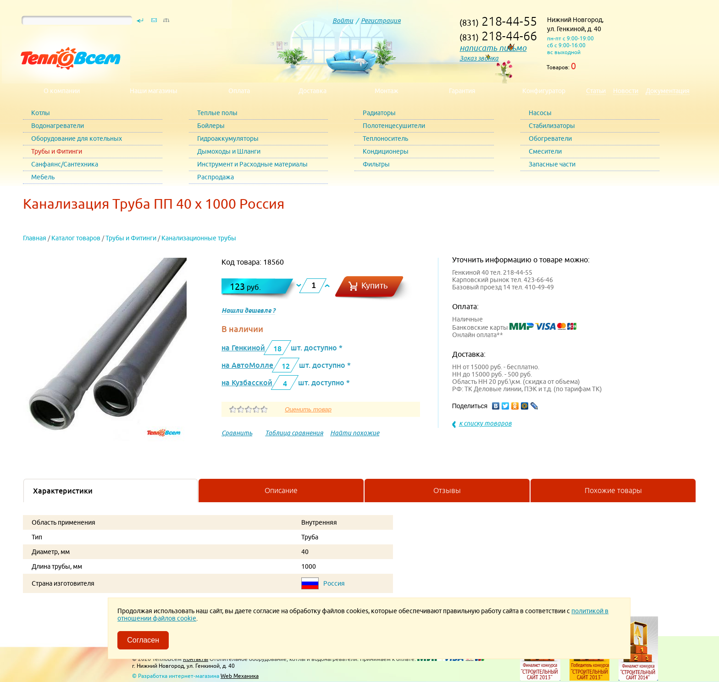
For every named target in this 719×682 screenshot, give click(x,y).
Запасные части (552, 164)
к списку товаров (485, 423)
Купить (374, 285)
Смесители (545, 151)
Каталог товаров (75, 238)
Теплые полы (217, 112)
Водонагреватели (57, 125)
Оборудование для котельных (76, 138)
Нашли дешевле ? (248, 310)
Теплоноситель (385, 138)
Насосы (540, 112)
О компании (62, 90)
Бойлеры (211, 125)
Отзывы (447, 490)
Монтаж (386, 90)
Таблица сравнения (294, 433)
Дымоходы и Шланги (228, 151)
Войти (342, 20)
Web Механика (240, 675)
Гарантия (462, 90)
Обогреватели (550, 138)
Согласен (143, 640)
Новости (625, 90)
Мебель (43, 177)
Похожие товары (613, 490)
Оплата (239, 90)
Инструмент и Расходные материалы (252, 164)
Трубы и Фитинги (56, 151)
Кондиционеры (386, 151)
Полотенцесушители (394, 125)
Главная (34, 238)
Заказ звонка (478, 58)
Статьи (596, 90)
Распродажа (215, 177)
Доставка (312, 90)
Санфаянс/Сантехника (64, 164)
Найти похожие (354, 433)
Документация (668, 90)
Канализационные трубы (198, 238)
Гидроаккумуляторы (228, 138)
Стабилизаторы (552, 125)
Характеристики (63, 490)
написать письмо (492, 48)
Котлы (40, 112)
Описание (281, 490)
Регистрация (381, 20)
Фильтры (376, 164)
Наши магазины (153, 90)
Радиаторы (379, 112)
